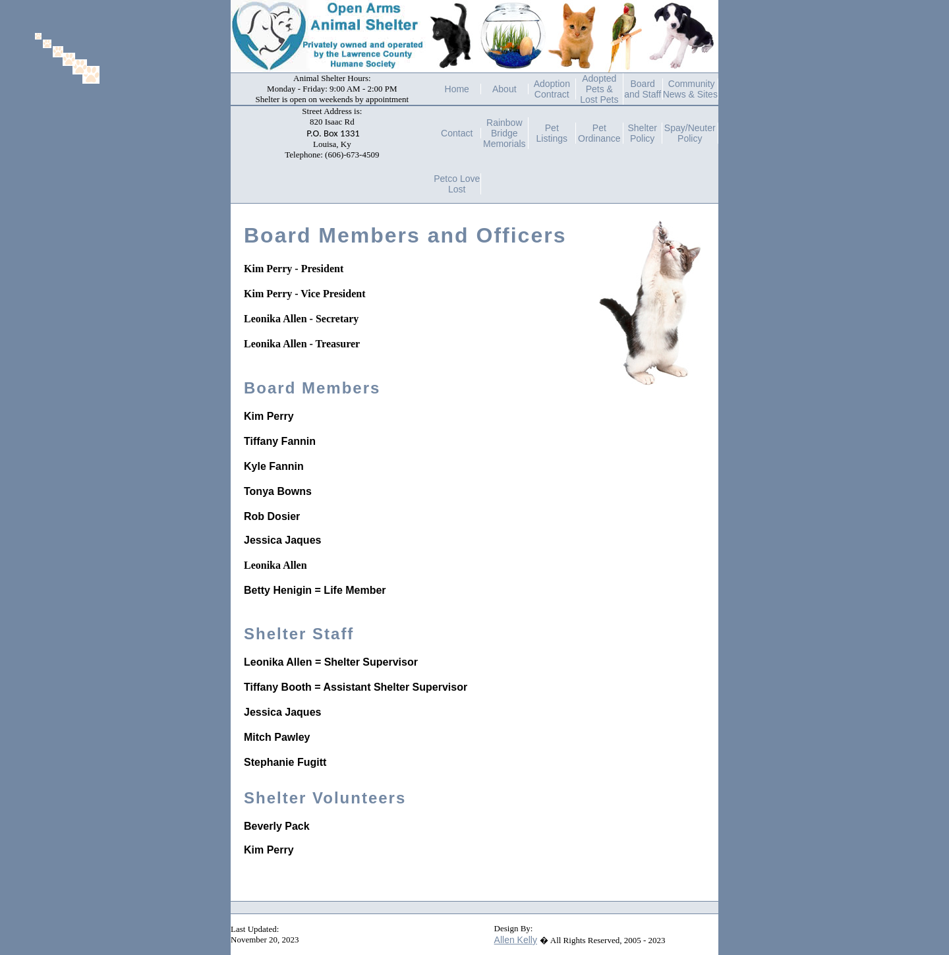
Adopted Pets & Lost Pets (599, 89)
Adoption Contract (552, 89)
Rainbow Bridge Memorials (504, 133)
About (504, 89)
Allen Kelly (515, 940)
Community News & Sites (690, 89)
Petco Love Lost (457, 183)
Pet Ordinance (599, 133)
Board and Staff (642, 89)
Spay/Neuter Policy (690, 133)
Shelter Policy (641, 133)
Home (457, 89)
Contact (457, 133)
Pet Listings (551, 133)
